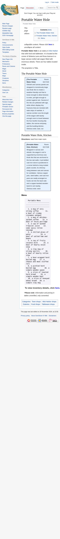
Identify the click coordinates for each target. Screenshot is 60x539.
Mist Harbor (53, 51)
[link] (50, 44)
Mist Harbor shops (49, 302)
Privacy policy (25, 316)
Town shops (36, 302)
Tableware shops (48, 304)
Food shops (35, 304)
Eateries (26, 304)
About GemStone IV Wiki (39, 316)
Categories (26, 302)
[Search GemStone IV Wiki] (53, 12)
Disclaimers (52, 316)
